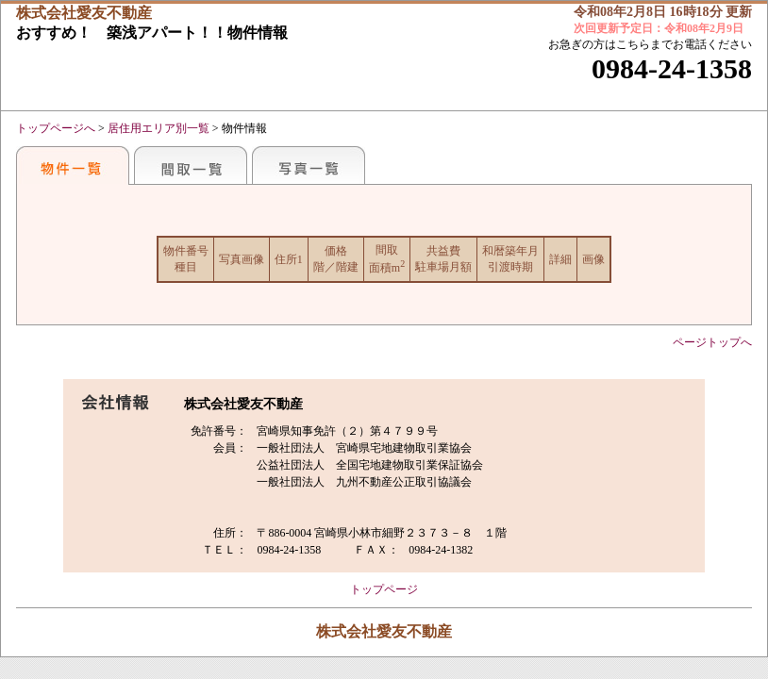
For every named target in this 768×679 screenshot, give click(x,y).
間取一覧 (190, 165)
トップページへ (55, 128)
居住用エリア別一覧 (158, 128)
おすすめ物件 (72, 165)
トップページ (384, 589)
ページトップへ (712, 342)
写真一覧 (308, 165)
